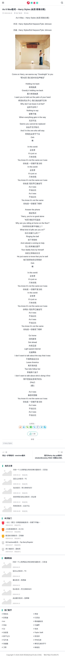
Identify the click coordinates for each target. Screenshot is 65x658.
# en (3, 621)
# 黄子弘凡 (6, 636)
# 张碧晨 (5, 632)
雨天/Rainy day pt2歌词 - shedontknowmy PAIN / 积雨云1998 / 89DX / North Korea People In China (48, 455)
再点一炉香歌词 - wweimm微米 (17, 453)
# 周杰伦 (5, 614)
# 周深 (35, 614)
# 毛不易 (5, 640)
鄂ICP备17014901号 (51, 655)
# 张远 (4, 625)
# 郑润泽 (36, 636)
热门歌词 (19, 13)
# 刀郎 (4, 647)
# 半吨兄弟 (37, 640)
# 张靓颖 (5, 643)
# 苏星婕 (5, 617)
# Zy (3, 629)
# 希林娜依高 (38, 621)
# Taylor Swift (38, 632)
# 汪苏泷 (36, 617)
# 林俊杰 (36, 647)
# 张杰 (35, 629)
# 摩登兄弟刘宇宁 (39, 643)
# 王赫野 (36, 625)
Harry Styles (8, 443)
